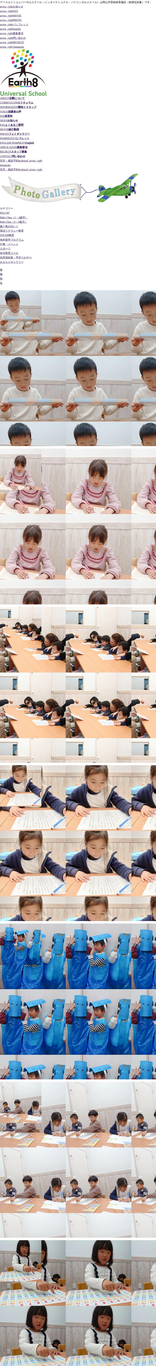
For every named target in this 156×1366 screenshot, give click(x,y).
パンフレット (14, 24)
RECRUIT (12, 42)
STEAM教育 (7, 235)
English (10, 29)
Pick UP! (5, 212)
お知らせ (11, 6)
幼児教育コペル (9, 253)
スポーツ (5, 248)
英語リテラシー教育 (12, 230)
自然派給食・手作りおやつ (16, 257)
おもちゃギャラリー (12, 262)
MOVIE (10, 15)
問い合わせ (13, 38)
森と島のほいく (9, 226)
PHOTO (11, 20)
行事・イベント (9, 244)
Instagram (12, 46)
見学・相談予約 (21, 160)
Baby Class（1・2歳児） (14, 217)
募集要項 (11, 33)
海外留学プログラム (12, 239)
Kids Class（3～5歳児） (13, 222)
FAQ (9, 11)
